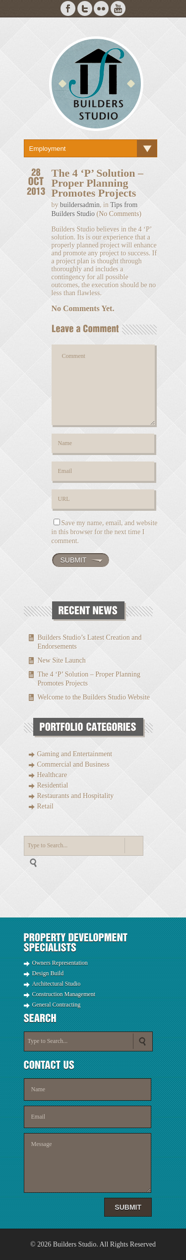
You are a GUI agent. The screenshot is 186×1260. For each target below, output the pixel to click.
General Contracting (56, 1004)
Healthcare (52, 775)
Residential (52, 785)
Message (88, 1163)
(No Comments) (119, 214)
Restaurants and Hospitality (75, 796)
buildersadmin (80, 205)
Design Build (48, 973)
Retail (45, 806)
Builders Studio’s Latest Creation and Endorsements (90, 642)
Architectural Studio (56, 983)
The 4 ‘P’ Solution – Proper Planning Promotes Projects (89, 679)
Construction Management (64, 994)
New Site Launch (62, 660)
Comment (103, 384)
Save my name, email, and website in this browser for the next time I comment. (105, 532)
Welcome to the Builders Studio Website (94, 697)
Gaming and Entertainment (75, 754)
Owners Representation (60, 962)
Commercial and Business (73, 764)
